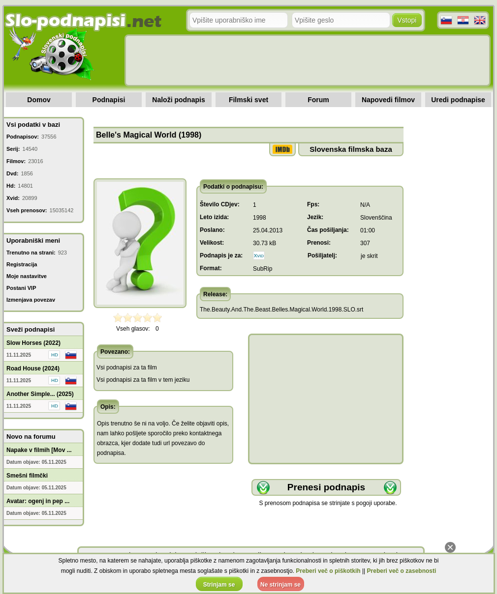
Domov (38, 100)
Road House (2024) (33, 368)
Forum (318, 100)
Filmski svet (248, 100)
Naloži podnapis (178, 100)
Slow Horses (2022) (33, 342)
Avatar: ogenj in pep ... (37, 501)
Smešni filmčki (27, 475)
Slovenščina (376, 217)
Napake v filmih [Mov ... (39, 450)
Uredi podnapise (458, 100)
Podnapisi (109, 100)
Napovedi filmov (388, 100)
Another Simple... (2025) (40, 394)
